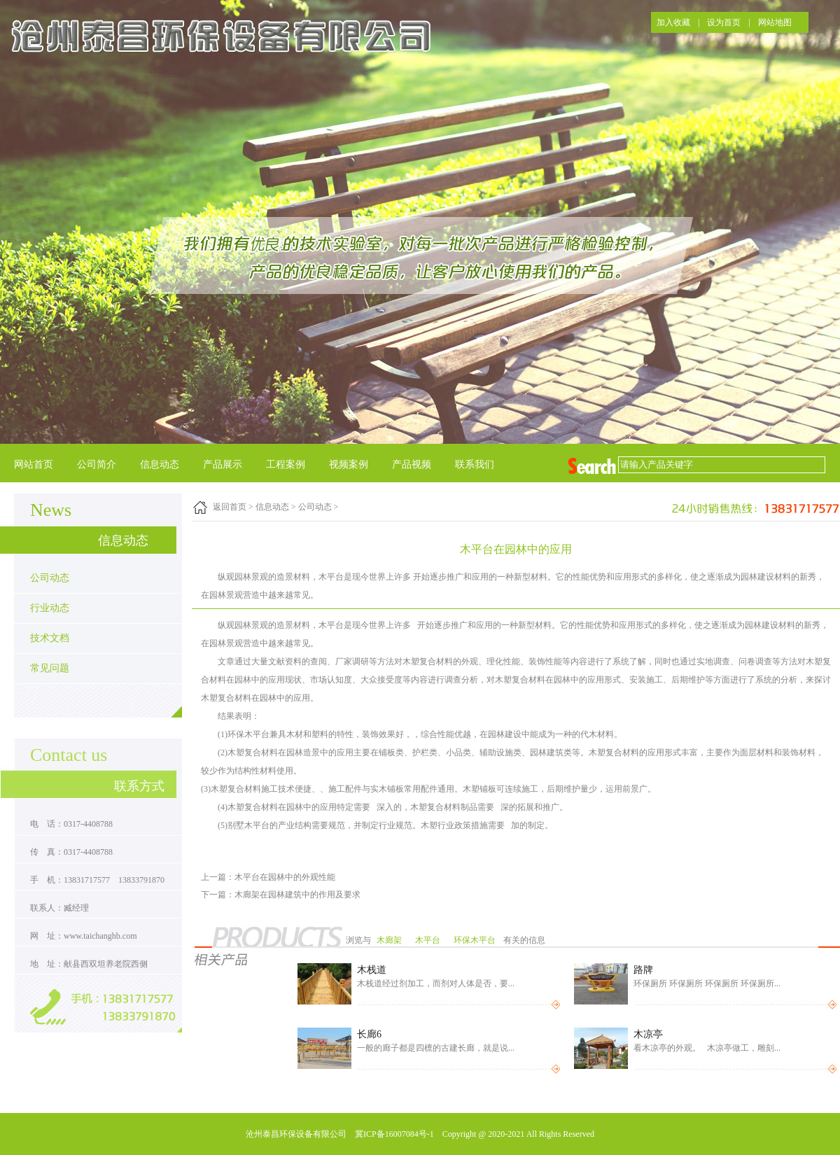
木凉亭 (648, 1034)
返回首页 (229, 507)
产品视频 (411, 464)
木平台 (428, 940)
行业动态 (49, 608)
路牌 (643, 970)
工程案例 (285, 464)
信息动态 (159, 464)
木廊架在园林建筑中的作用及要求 (297, 894)
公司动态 (49, 578)
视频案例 (348, 464)
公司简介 (96, 464)
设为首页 (724, 22)
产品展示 (222, 464)
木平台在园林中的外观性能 (284, 877)
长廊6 (369, 1034)
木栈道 (371, 970)
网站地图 (775, 22)
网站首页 (33, 464)
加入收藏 (673, 22)
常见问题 (49, 668)
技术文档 (49, 638)
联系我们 (474, 464)
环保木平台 (476, 940)
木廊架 (390, 940)
